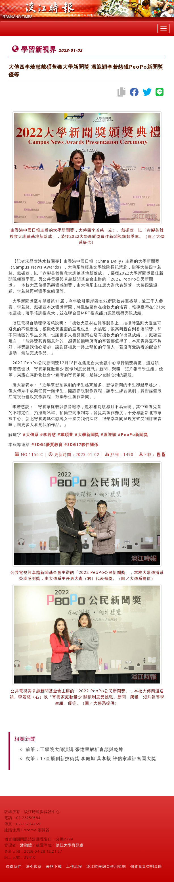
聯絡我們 (14, 866)
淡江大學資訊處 (70, 845)
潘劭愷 (26, 845)
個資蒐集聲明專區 (146, 866)
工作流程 (74, 866)
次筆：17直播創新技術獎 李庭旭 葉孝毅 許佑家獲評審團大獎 (91, 758)
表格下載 (54, 866)
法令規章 (34, 866)
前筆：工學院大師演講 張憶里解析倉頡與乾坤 (74, 749)
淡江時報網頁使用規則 (106, 866)
